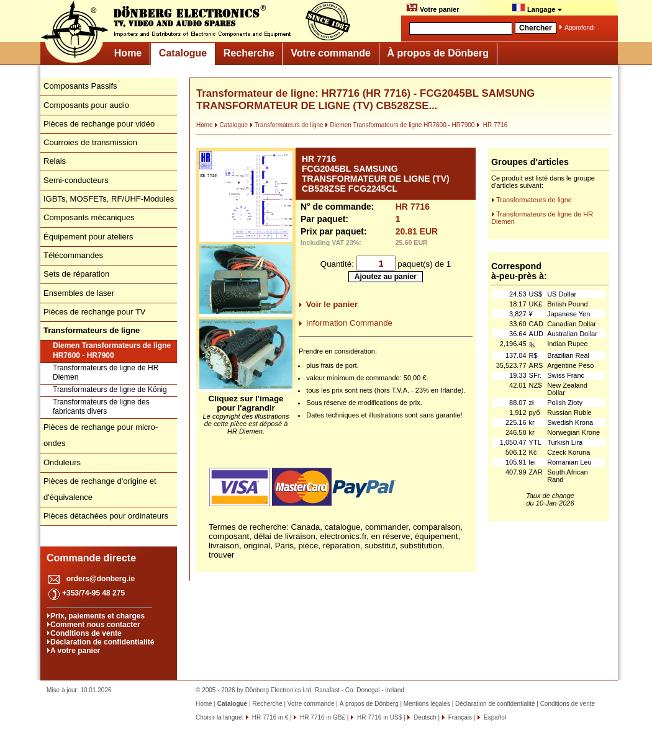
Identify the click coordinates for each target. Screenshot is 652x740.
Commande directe (91, 558)
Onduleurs (62, 462)
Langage (537, 8)
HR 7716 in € (269, 717)
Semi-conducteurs (76, 180)
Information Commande (349, 323)
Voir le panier (332, 304)
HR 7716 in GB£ (321, 717)
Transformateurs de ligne (287, 125)
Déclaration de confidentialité (102, 642)
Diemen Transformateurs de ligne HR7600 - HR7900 (112, 350)
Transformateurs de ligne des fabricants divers (101, 407)
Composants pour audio (86, 105)
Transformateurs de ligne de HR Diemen (105, 372)
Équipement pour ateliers (88, 236)
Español (494, 717)
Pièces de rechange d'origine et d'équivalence (99, 489)
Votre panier (432, 8)
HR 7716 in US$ (378, 717)
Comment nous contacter (95, 624)
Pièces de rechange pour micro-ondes (100, 435)
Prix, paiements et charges (97, 616)
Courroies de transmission (90, 142)
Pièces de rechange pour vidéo (99, 123)
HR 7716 (491, 125)
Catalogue (183, 53)
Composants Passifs (80, 86)
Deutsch (424, 717)
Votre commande (331, 53)
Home (128, 53)
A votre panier (75, 650)
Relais (54, 161)
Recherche (249, 53)
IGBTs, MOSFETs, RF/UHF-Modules (108, 198)
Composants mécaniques (89, 217)
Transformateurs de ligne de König (110, 389)
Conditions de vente (86, 633)
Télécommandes (73, 255)
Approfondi (579, 27)
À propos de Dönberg (438, 53)
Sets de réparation (76, 274)
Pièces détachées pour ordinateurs (105, 515)
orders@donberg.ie (100, 578)
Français (459, 717)
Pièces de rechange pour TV (94, 311)
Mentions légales (427, 703)
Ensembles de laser (78, 293)
